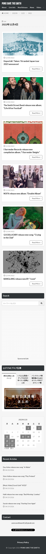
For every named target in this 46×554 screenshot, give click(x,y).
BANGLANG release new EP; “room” (20, 279)
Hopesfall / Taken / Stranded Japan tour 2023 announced (21, 62)
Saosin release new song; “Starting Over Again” (19, 503)
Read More (36, 69)
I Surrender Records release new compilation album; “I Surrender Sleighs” (22, 151)
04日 (30, 13)
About (4, 7)
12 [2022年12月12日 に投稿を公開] (7, 437)
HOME (6, 13)
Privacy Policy (23, 542)
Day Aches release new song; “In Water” (17, 467)
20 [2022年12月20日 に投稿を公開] (12, 441)
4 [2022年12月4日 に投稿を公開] (38, 428)
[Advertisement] (23, 334)
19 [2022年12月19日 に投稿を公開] (7, 441)
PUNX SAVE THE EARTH (11, 3)
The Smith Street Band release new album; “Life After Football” (23, 106)
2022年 (15, 13)
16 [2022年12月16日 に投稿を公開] (28, 437)
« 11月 (6, 448)
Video (39, 7)
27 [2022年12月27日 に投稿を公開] (12, 445)
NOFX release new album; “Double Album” (22, 193)
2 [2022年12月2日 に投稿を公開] (28, 428)
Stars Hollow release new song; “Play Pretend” (19, 476)
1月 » (12, 448)
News (32, 7)
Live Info (12, 7)
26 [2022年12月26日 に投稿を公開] (7, 445)
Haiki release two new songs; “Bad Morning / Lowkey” (21, 494)
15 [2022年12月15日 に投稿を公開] (23, 437)
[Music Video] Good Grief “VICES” (15, 485)
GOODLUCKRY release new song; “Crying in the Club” (22, 236)
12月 (23, 13)
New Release (23, 7)
